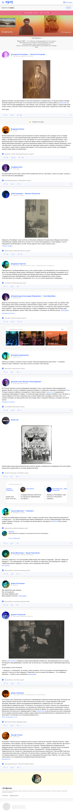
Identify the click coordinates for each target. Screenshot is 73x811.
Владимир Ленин (17, 129)
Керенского (50, 392)
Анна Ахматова (17, 193)
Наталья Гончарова (37, 54)
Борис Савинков (17, 693)
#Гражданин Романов (8, 313)
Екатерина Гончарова (19, 54)
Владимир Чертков (18, 264)
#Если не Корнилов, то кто (9, 717)
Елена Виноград (17, 553)
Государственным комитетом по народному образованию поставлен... (22, 496)
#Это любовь (5, 565)
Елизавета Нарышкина (20, 355)
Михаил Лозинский (32, 193)
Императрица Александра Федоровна (26, 296)
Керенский (41, 711)
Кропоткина (12, 661)
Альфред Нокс (16, 167)
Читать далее (65, 310)
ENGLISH (68, 7)
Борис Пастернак (33, 553)
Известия (14, 420)
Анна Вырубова (49, 296)
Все (62, 329)
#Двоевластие (6, 759)
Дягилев (54, 521)
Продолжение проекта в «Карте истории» (36, 12)
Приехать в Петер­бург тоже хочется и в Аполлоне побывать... (48, 496)
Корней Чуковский (18, 614)
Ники (68, 390)
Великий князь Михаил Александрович (26, 381)
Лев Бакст (30, 511)
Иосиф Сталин (16, 735)
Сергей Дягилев (17, 511)
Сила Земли (22, 488)
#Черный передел (7, 246)
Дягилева (63, 102)
